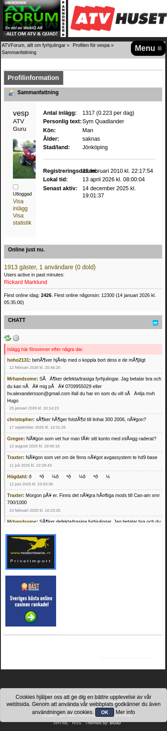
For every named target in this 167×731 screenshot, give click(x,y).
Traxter (15, 457)
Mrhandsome (22, 378)
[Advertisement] (134, 567)
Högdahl (16, 476)
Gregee (15, 438)
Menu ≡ (148, 48)
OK (105, 712)
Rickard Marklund (25, 282)
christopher (20, 419)
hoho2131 (18, 360)
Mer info (125, 712)
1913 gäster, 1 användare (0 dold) (50, 267)
